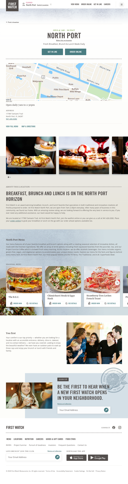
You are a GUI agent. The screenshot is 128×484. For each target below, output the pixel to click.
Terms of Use (50, 471)
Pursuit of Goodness (37, 445)
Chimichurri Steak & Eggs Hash (61, 297)
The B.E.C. (13, 297)
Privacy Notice (101, 471)
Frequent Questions (66, 445)
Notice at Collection (64, 404)
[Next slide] (109, 155)
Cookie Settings (79, 471)
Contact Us (82, 445)
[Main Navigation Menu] (121, 4)
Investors (52, 445)
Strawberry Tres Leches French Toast (98, 297)
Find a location (12, 22)
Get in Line (98, 4)
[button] (8, 177)
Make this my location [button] (64, 40)
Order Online (86, 4)
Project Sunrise (20, 445)
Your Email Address (69, 410)
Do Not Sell (90, 471)
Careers (107, 4)
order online (15, 221)
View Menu (75, 4)
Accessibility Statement (64, 471)
